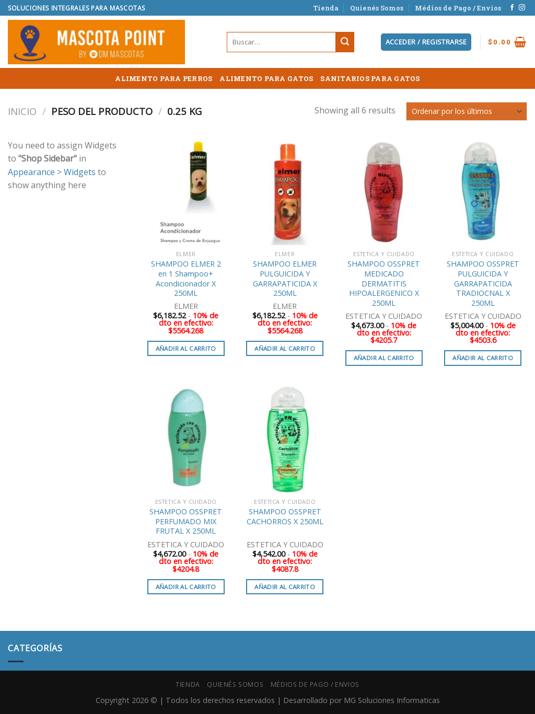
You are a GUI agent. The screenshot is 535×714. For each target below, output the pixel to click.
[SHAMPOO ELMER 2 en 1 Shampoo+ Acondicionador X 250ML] (186, 192)
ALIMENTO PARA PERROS (163, 78)
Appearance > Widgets (52, 172)
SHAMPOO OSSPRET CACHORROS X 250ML (285, 516)
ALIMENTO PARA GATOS (266, 78)
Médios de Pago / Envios (458, 8)
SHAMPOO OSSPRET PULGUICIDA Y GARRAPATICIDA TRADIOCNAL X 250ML (483, 283)
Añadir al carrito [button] (186, 348)
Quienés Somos (376, 8)
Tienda (326, 8)
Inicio (22, 111)
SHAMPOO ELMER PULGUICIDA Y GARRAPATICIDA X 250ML (285, 278)
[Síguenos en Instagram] (522, 7)
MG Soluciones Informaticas (392, 700)
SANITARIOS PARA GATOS (370, 78)
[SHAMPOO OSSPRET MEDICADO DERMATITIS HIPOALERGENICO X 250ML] (384, 192)
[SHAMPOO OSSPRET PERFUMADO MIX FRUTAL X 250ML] (186, 439)
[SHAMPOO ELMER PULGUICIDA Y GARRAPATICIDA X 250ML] (284, 192)
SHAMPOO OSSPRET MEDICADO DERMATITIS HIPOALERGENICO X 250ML (383, 283)
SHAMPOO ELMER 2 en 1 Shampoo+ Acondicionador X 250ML (186, 278)
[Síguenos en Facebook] (512, 7)
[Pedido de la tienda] (466, 111)
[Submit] (345, 42)
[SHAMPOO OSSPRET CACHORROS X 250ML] (284, 439)
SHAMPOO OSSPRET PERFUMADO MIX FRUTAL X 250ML (185, 521)
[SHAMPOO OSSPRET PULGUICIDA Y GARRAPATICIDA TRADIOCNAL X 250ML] (482, 192)
